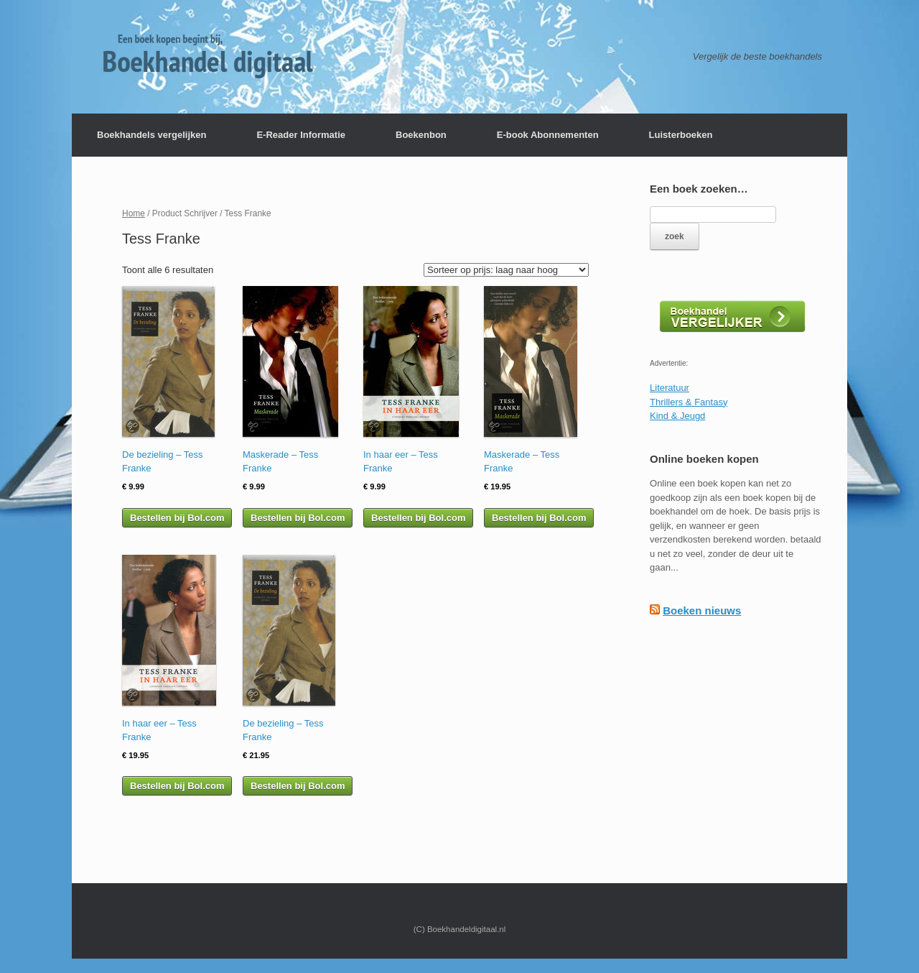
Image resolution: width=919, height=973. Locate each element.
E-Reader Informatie (300, 134)
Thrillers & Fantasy (688, 402)
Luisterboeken (681, 134)
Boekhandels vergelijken (151, 134)
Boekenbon (421, 134)
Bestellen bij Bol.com (177, 517)
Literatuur (669, 387)
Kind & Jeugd (677, 415)
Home (133, 213)
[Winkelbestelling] (506, 270)
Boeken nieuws (702, 610)
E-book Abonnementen (548, 134)
